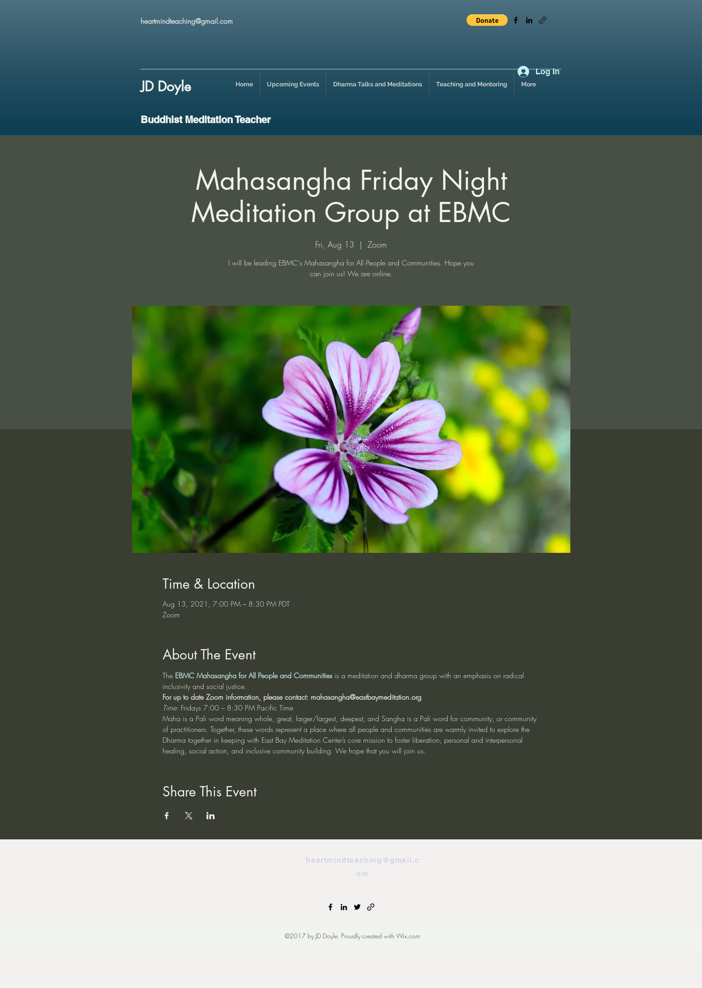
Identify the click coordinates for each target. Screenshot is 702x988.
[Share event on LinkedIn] (210, 815)
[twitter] (357, 906)
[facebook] (515, 20)
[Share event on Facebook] (167, 815)
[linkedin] (529, 20)
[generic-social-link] (542, 20)
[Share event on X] (188, 815)
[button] (487, 20)
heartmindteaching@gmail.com (187, 21)
